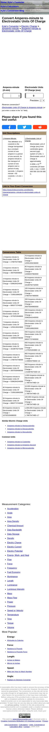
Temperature (13, 615)
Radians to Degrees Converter (19, 680)
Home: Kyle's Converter (12, 2)
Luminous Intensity (15, 589)
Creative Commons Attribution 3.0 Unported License (21, 721)
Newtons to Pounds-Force (17, 652)
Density (10, 538)
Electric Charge (14, 543)
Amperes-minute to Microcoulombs (20, 448)
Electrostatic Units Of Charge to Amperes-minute (22, 107)
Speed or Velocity (15, 610)
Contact (27, 727)
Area (9, 517)
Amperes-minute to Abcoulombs (19, 432)
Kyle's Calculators (10, 6)
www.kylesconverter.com (22, 719)
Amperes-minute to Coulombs (18, 442)
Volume (10, 627)
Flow (9, 559)
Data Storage (13, 534)
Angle (9, 513)
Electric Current (14, 547)
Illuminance (12, 576)
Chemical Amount (15, 526)
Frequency (12, 568)
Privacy (45, 721)
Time (9, 619)
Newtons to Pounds (14, 649)
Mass (9, 593)
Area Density (13, 521)
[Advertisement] (24, 59)
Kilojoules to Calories (15, 640)
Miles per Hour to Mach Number (19, 672)
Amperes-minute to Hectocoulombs (20, 426)
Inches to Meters (13, 660)
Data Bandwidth (14, 530)
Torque (10, 623)
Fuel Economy (13, 572)
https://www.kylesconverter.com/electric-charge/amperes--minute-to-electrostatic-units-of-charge (22, 192)
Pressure (11, 606)
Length (10, 581)
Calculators (23, 725)
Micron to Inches (13, 663)
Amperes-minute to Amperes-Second (21, 445)
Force (9, 564)
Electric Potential (15, 551)
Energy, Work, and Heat (18, 555)
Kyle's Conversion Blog (12, 11)
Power (10, 602)
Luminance (12, 585)
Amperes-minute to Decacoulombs (20, 429)
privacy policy (13, 705)
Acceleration (13, 509)
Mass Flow (12, 598)
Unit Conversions (11, 725)
